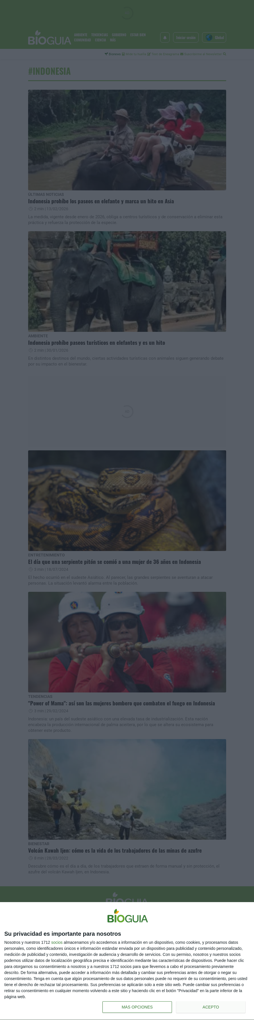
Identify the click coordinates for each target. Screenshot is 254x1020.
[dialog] (127, 961)
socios (57, 942)
